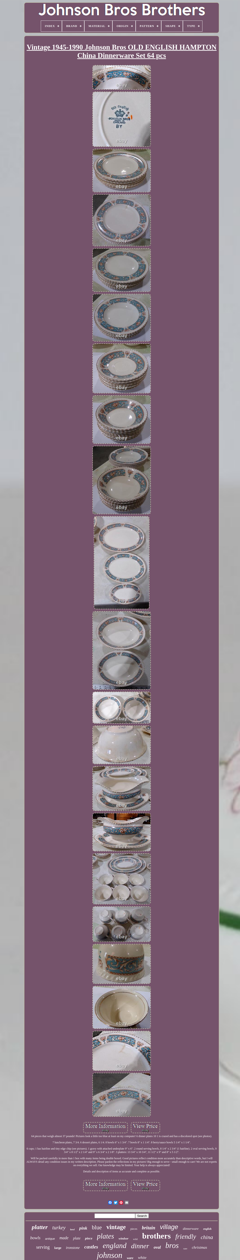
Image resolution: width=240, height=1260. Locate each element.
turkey (58, 1227)
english (207, 1228)
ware (130, 1258)
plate (76, 1238)
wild (135, 1239)
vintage (116, 1227)
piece (88, 1238)
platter (40, 1227)
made (63, 1238)
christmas (199, 1247)
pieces (133, 1228)
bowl (72, 1229)
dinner (140, 1246)
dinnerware (191, 1228)
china (207, 1237)
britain (148, 1227)
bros (172, 1245)
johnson (109, 1255)
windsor (124, 1238)
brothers (156, 1236)
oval (157, 1247)
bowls (35, 1237)
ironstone (73, 1248)
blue (97, 1227)
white (142, 1257)
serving (43, 1247)
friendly (185, 1236)
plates (105, 1236)
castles (91, 1247)
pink (83, 1228)
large (57, 1248)
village (169, 1226)
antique (50, 1238)
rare (185, 1248)
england (114, 1245)
